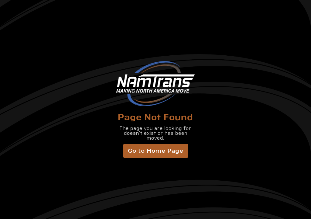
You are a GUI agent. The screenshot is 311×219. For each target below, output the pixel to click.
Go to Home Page (155, 151)
